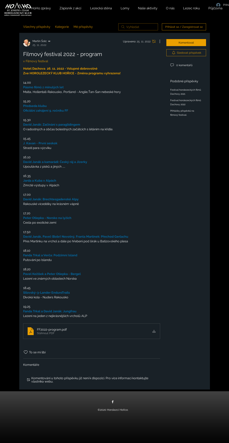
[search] (138, 26)
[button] (150, 8)
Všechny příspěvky (36, 27)
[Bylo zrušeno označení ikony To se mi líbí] (25, 352)
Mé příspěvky (83, 27)
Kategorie (62, 27)
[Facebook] (113, 402)
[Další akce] (157, 41)
